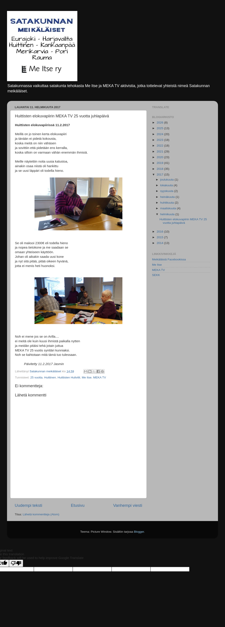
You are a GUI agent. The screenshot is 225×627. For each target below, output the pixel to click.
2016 (160, 231)
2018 (160, 168)
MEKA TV (99, 377)
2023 (160, 140)
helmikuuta (167, 214)
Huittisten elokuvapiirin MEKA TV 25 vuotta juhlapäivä (183, 221)
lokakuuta (167, 185)
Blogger (139, 531)
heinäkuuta (168, 197)
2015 (160, 237)
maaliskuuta (168, 208)
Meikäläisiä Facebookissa (169, 259)
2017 (160, 174)
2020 (160, 157)
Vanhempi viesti (127, 505)
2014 (160, 243)
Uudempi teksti (28, 505)
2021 (160, 151)
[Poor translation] (16, 563)
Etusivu (78, 505)
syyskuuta (167, 191)
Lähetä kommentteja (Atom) (41, 514)
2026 (160, 122)
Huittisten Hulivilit (69, 377)
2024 (160, 134)
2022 (160, 145)
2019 (160, 163)
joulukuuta (167, 179)
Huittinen (50, 377)
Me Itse (86, 377)
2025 (160, 128)
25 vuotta (36, 377)
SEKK (156, 275)
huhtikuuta (167, 202)
